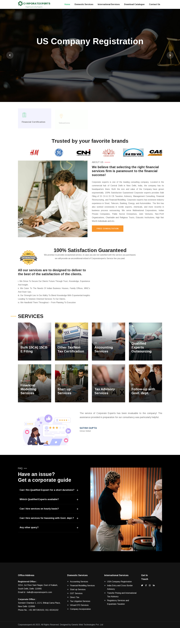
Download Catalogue (134, 4)
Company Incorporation (80, 609)
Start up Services (64, 391)
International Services (109, 4)
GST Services (76, 593)
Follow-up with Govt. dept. (143, 391)
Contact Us (154, 4)
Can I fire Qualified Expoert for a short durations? (47, 490)
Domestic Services (84, 4)
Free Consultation (108, 229)
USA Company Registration (119, 582)
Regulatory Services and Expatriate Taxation (118, 602)
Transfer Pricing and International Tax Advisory (121, 595)
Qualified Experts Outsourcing (141, 347)
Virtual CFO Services (79, 605)
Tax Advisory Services (104, 391)
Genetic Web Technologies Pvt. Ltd (87, 625)
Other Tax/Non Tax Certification (71, 349)
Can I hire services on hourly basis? (39, 508)
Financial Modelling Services (28, 389)
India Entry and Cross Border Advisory (120, 587)
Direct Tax (74, 597)
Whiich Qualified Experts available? (39, 499)
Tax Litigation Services (80, 601)
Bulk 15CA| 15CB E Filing (33, 349)
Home (67, 4)
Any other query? (29, 527)
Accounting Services (103, 349)
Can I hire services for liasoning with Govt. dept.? (47, 518)
